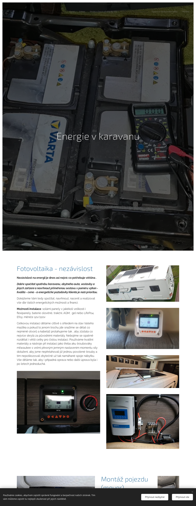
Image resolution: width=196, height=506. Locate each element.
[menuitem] (162, 12)
